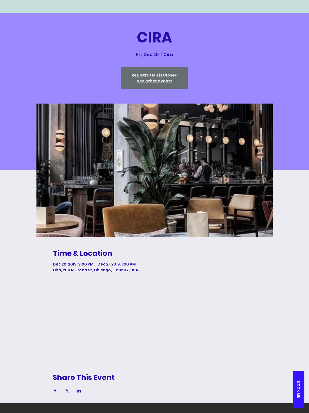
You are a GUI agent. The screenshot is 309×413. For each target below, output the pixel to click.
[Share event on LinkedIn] (79, 390)
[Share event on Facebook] (55, 390)
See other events (154, 81)
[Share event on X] (67, 390)
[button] (298, 389)
